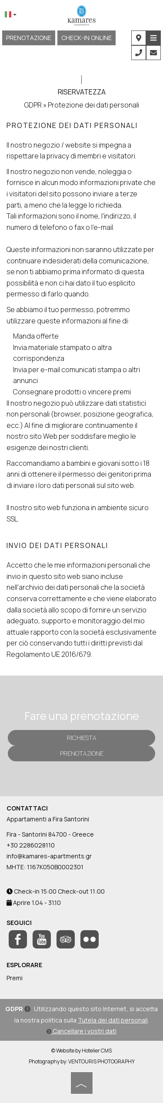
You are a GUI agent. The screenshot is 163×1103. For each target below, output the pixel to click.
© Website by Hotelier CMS (81, 1050)
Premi (15, 978)
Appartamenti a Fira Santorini (48, 819)
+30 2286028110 (31, 845)
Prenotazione (28, 38)
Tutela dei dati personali (113, 1020)
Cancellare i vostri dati (81, 1031)
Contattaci (27, 808)
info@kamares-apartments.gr (49, 856)
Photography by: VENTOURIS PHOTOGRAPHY (82, 1061)
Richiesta (81, 737)
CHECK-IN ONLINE (86, 38)
